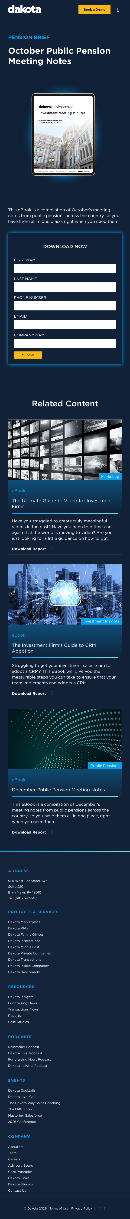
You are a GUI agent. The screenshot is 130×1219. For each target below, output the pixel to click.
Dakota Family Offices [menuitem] (26, 934)
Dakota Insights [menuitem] (20, 997)
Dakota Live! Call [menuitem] (21, 1097)
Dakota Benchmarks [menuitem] (24, 972)
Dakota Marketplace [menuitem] (24, 922)
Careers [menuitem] (14, 1159)
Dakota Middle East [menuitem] (23, 947)
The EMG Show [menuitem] (20, 1109)
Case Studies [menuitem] (18, 1022)
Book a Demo (94, 9)
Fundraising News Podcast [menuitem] (29, 1059)
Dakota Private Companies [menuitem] (29, 953)
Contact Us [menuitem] (17, 1190)
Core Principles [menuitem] (20, 1172)
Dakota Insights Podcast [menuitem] (27, 1066)
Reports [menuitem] (14, 1016)
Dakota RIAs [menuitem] (18, 928)
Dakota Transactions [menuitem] (24, 959)
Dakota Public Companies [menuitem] (28, 966)
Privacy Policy (81, 1208)
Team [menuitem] (12, 1153)
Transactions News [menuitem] (23, 1009)
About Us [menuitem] (15, 1147)
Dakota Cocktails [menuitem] (22, 1090)
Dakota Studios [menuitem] (20, 1184)
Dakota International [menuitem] (25, 941)
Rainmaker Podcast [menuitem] (23, 1047)
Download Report (33, 548)
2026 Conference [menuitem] (22, 1122)
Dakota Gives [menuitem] (18, 1178)
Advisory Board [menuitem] (20, 1165)
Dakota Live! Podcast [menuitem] (25, 1053)
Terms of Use (58, 1208)
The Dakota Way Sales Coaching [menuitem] (34, 1103)
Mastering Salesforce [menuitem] (25, 1115)
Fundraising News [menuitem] (22, 1003)
